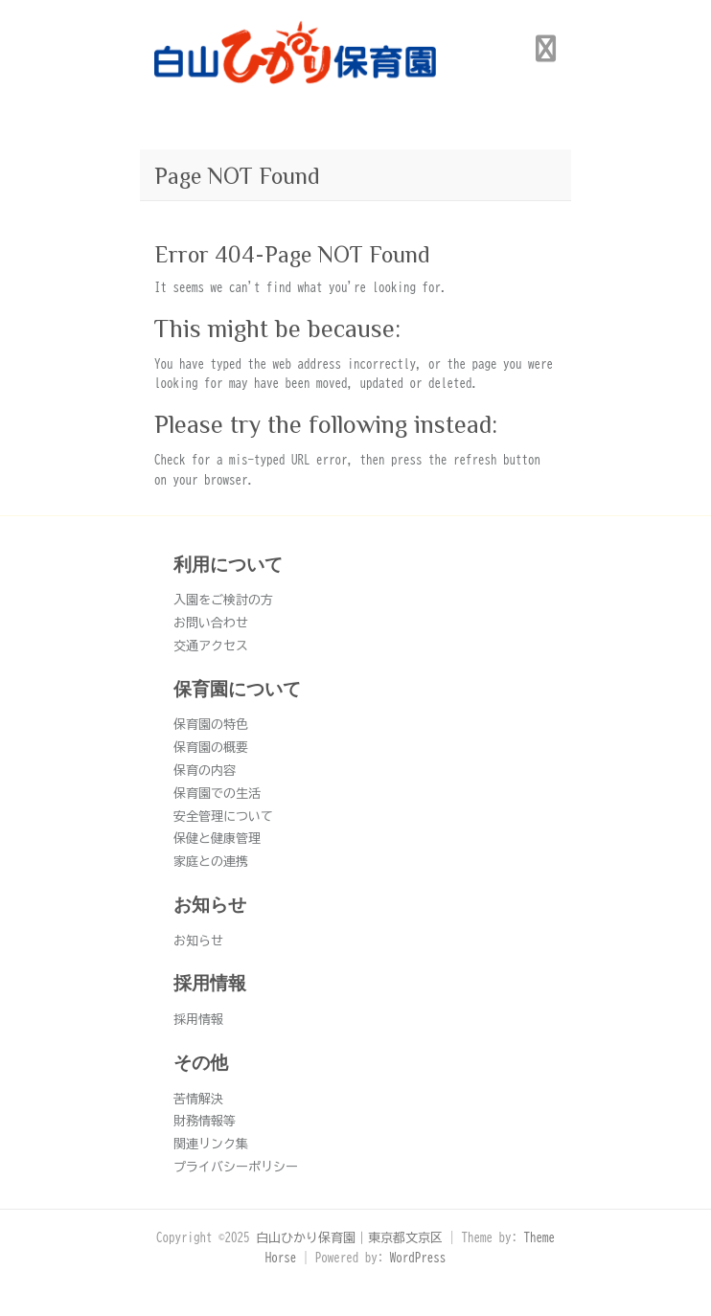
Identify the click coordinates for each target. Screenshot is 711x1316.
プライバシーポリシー (235, 1167)
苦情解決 (198, 1099)
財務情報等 (204, 1121)
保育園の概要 (210, 747)
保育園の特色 (210, 724)
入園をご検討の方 (223, 600)
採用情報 (198, 1019)
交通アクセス (210, 646)
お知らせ (198, 941)
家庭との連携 (210, 861)
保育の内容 (204, 770)
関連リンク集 (210, 1144)
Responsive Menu (545, 48)
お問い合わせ (210, 623)
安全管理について (223, 816)
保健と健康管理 (217, 838)
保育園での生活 (217, 793)
